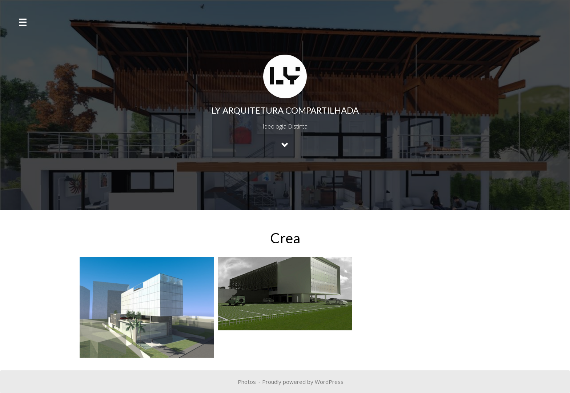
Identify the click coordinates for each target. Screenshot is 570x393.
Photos (247, 381)
